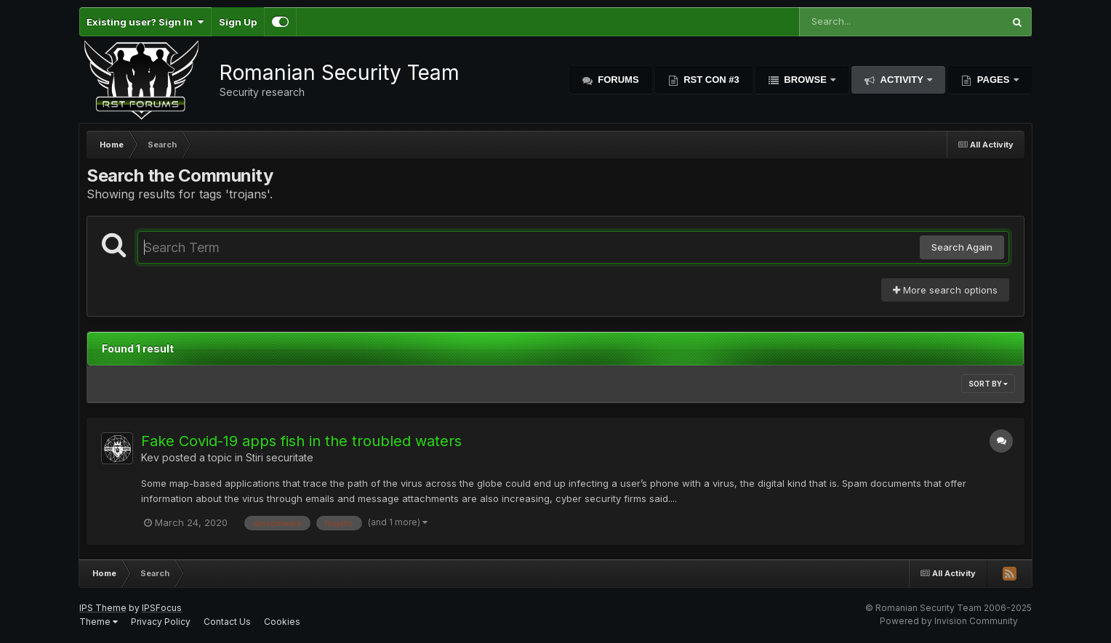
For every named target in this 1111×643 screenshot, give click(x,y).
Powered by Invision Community (949, 620)
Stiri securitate (279, 457)
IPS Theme (103, 607)
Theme (98, 621)
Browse (806, 79)
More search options (945, 290)
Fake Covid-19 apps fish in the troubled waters (301, 441)
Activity (902, 79)
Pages (993, 79)
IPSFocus (162, 607)
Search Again (961, 247)
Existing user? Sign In (145, 21)
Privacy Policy (160, 621)
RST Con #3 (710, 79)
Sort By (988, 383)
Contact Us (227, 621)
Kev (150, 457)
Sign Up (238, 22)
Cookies (282, 621)
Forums (617, 79)
